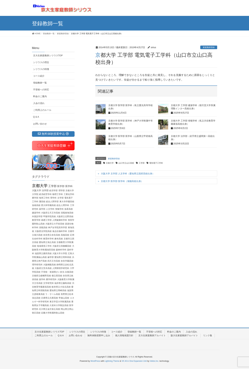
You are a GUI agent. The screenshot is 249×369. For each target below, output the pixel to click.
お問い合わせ (40, 123)
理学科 (53, 198)
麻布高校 (58, 238)
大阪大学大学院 (59, 253)
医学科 (69, 186)
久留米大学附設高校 (59, 305)
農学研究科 (51, 279)
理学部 (61, 190)
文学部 (60, 198)
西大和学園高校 (48, 205)
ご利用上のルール (42, 110)
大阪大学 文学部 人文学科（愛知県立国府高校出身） (127, 173)
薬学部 (42, 209)
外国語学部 (37, 216)
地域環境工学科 (44, 246)
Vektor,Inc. (154, 361)
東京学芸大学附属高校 (60, 301)
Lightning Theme (112, 361)
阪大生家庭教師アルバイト (184, 335)
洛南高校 (36, 205)
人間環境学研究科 (60, 268)
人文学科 (50, 209)
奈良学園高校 (67, 261)
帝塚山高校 (64, 298)
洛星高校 (68, 209)
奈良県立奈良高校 (51, 235)
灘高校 (42, 201)
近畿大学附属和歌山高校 (52, 313)
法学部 (45, 190)
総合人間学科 (63, 205)
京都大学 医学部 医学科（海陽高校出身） (122, 181)
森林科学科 (61, 249)
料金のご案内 (40, 96)
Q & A (36, 116)
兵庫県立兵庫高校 (49, 298)
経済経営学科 (45, 194)
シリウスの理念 (41, 62)
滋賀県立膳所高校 (43, 253)
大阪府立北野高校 (65, 216)
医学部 (60, 186)
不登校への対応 (41, 89)
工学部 (142, 163)
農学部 (35, 198)
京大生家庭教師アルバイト (152, 335)
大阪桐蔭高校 (49, 264)
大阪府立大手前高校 (54, 224)
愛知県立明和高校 (62, 257)
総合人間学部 (52, 201)
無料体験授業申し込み (98, 335)
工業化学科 (69, 194)
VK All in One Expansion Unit (134, 361)
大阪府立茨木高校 (43, 268)
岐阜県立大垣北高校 (61, 287)
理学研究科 (37, 264)
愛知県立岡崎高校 (58, 290)
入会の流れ (39, 103)
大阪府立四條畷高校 (61, 246)
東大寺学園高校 (66, 201)
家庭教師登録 (209, 47)
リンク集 (207, 335)
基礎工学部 (46, 220)
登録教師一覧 (40, 82)
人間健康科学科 (59, 220)
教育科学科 (48, 238)
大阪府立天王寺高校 (50, 213)
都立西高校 (57, 275)
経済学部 (53, 190)
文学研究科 (48, 283)
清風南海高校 (67, 213)
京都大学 (110, 163)
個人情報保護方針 (124, 335)
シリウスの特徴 (41, 69)
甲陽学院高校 (49, 216)
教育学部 (36, 220)
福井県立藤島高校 (62, 283)
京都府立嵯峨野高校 (41, 275)
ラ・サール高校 (52, 294)
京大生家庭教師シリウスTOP (48, 55)
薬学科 (42, 279)
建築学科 (36, 213)
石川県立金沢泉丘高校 (49, 309)
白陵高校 (69, 272)
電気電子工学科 (156, 163)
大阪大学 (36, 190)
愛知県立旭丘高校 (47, 242)
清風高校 (43, 227)
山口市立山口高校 (126, 163)
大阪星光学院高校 (43, 231)
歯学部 (50, 257)
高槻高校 (65, 235)
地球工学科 (44, 198)
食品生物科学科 (59, 231)
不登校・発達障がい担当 (52, 272)
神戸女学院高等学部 (57, 227)
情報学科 (59, 209)
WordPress (95, 361)
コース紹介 (39, 76)
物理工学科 (57, 194)
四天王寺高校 (53, 261)
